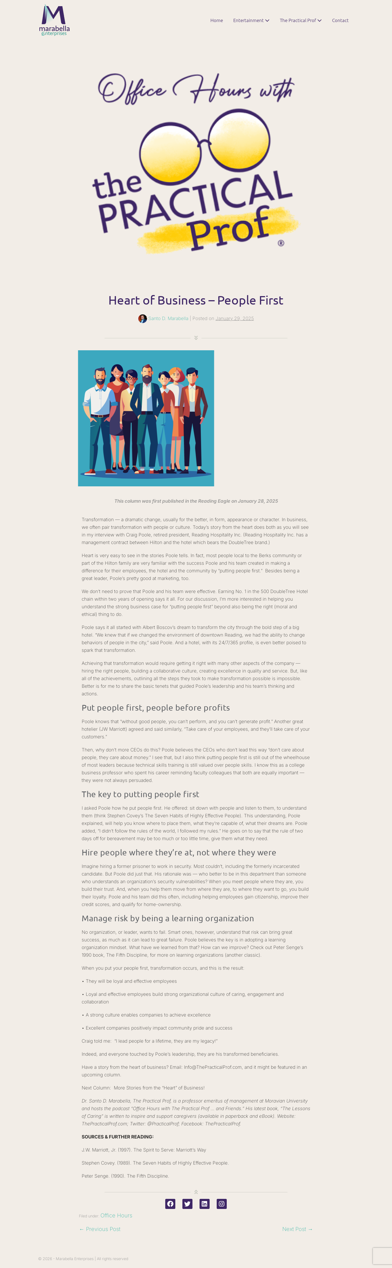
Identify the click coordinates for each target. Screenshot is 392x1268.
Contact (340, 20)
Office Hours (116, 1215)
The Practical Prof (301, 20)
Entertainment (251, 20)
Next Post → (297, 1229)
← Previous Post (99, 1229)
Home (216, 20)
